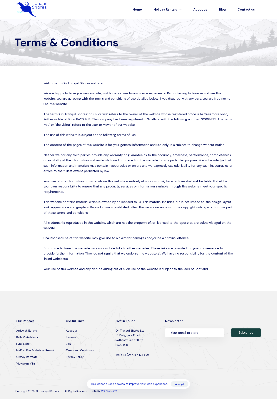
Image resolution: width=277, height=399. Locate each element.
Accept (179, 384)
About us (200, 9)
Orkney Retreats (27, 357)
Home (137, 9)
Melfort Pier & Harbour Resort (35, 350)
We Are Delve (109, 391)
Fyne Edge (23, 344)
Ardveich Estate (26, 330)
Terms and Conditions (80, 350)
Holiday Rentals (167, 9)
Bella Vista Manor (27, 337)
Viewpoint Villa (25, 363)
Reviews (71, 337)
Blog (222, 9)
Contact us (246, 9)
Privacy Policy (75, 357)
